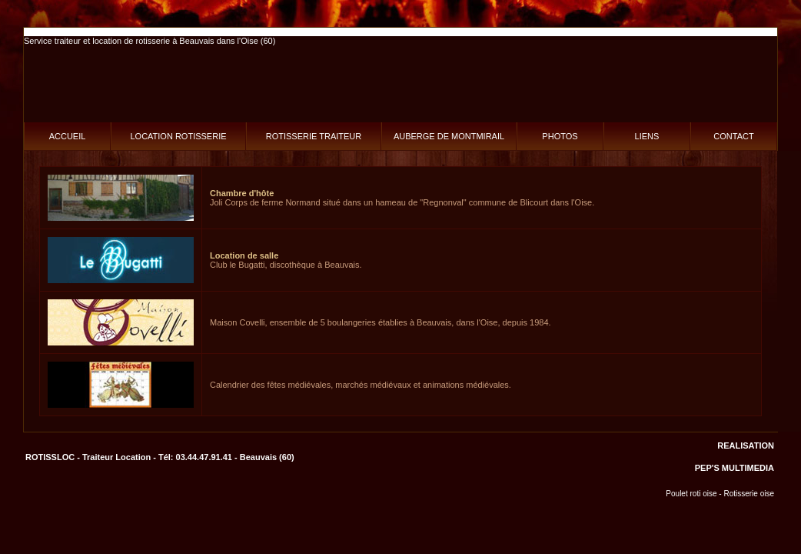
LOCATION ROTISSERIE (178, 136)
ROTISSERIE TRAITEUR (313, 136)
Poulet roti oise (691, 493)
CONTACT (733, 136)
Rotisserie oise (748, 493)
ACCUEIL (67, 136)
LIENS (647, 136)
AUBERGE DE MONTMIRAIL (449, 136)
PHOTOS (559, 136)
